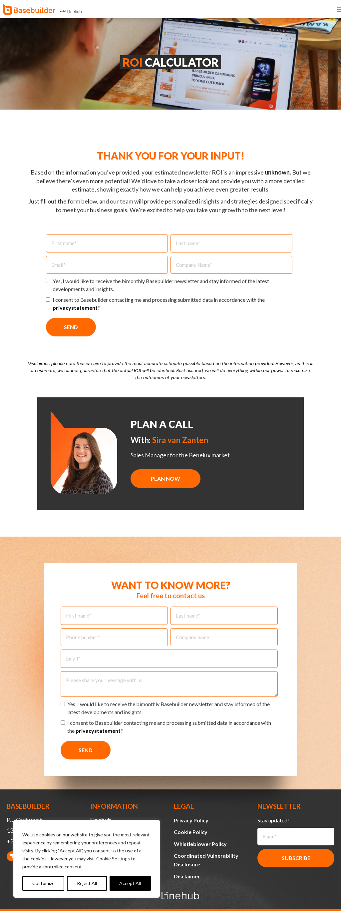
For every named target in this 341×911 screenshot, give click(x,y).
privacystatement (75, 307)
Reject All (87, 883)
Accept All (130, 883)
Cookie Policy (190, 832)
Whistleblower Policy (200, 844)
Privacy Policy (191, 820)
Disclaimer (187, 876)
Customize (43, 883)
